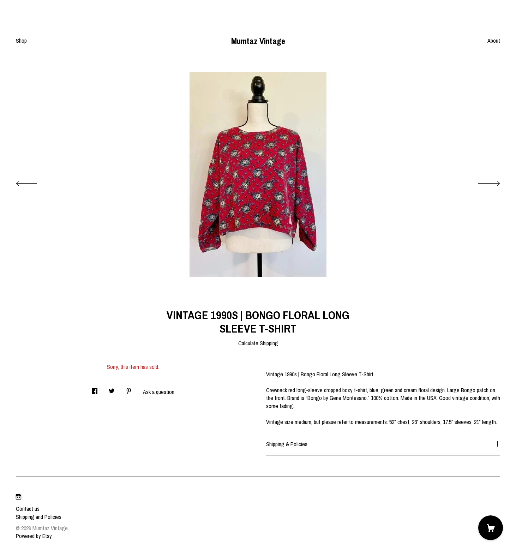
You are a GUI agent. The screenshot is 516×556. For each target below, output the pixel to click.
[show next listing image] (482, 181)
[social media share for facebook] (94, 389)
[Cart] (490, 527)
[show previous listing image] (33, 181)
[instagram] (18, 497)
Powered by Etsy (34, 536)
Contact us (28, 509)
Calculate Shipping (258, 343)
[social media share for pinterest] (129, 389)
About (493, 40)
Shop (21, 40)
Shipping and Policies (38, 517)
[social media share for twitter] (112, 389)
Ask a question (158, 392)
